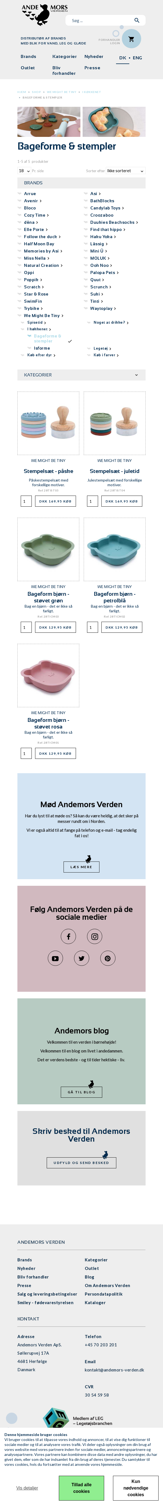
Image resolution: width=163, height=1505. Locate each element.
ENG (137, 57)
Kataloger (95, 1302)
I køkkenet (91, 92)
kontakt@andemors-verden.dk (114, 1369)
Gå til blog (81, 1092)
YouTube (55, 958)
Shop (36, 92)
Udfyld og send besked (81, 1163)
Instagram (94, 936)
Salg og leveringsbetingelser (47, 1293)
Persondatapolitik (103, 1293)
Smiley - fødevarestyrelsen (45, 1302)
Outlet (28, 67)
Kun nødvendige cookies (135, 1488)
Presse (93, 67)
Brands (28, 56)
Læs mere (81, 867)
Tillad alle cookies (82, 1488)
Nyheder (94, 56)
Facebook (68, 936)
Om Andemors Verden (107, 1285)
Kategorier (64, 56)
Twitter (81, 958)
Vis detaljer (27, 1488)
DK (122, 57)
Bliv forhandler (64, 70)
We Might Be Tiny (61, 92)
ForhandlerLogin (109, 41)
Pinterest (107, 958)
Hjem (21, 92)
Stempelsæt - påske (48, 471)
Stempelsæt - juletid (115, 471)
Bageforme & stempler (42, 97)
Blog (89, 1276)
